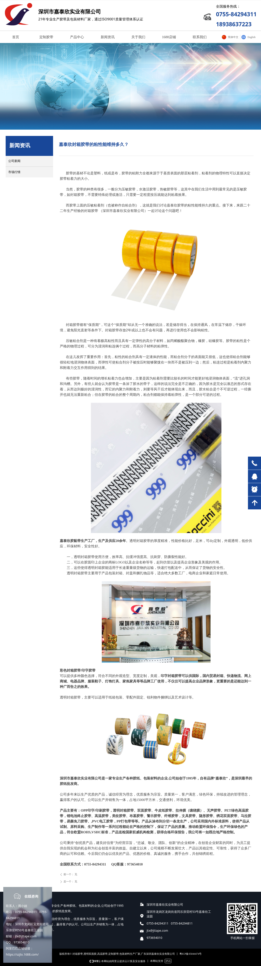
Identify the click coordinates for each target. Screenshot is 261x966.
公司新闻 (14, 161)
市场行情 (14, 172)
